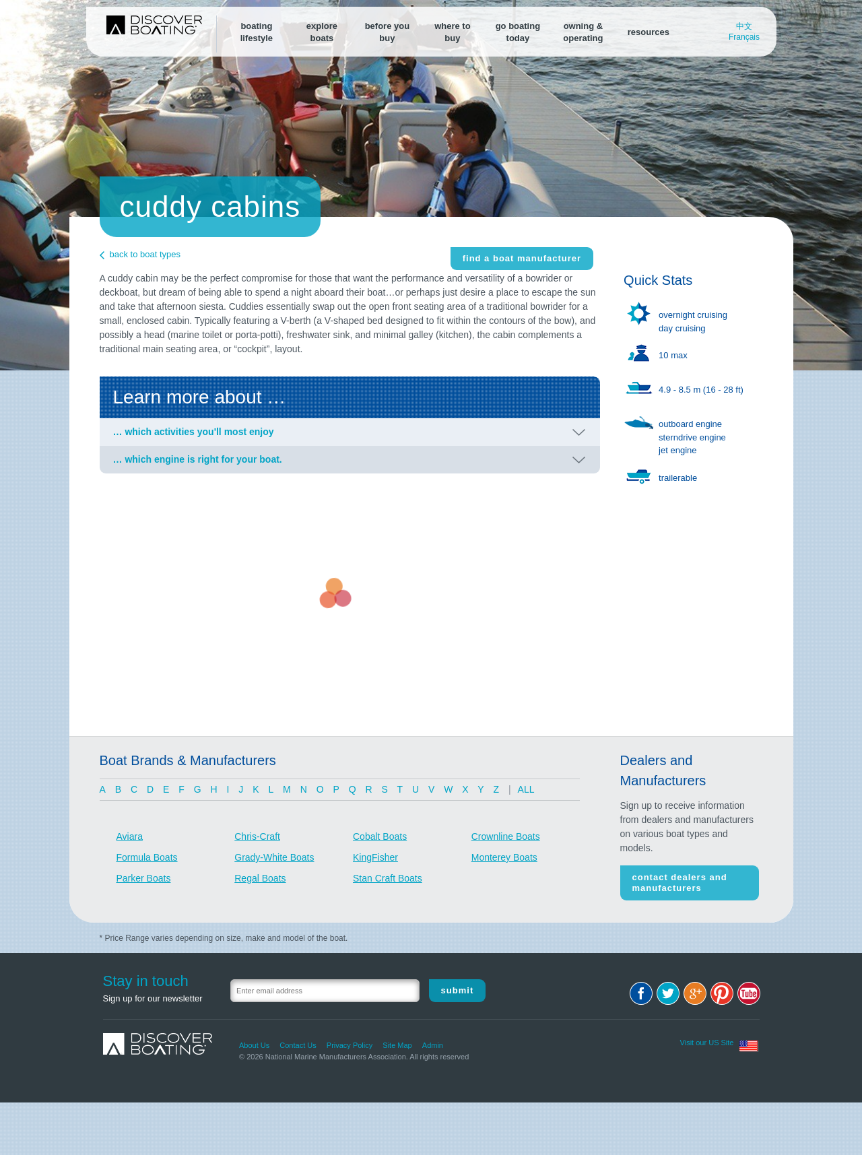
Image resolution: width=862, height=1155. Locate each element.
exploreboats (321, 32)
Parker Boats (144, 878)
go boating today (518, 32)
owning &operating (583, 32)
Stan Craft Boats (387, 878)
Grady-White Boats (274, 857)
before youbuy (387, 32)
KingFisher (375, 857)
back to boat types (145, 254)
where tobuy (452, 32)
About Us (254, 1045)
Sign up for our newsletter (153, 998)
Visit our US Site (707, 1042)
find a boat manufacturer (522, 258)
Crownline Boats (505, 836)
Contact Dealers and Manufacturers (679, 882)
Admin (432, 1045)
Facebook (641, 993)
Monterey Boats (504, 857)
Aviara (130, 836)
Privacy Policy (349, 1045)
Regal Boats (260, 878)
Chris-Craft (257, 836)
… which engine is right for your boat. (197, 459)
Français (744, 37)
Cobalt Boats (380, 836)
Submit (457, 990)
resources (648, 32)
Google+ (695, 993)
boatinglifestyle (256, 32)
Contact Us (297, 1045)
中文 (744, 26)
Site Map (397, 1045)
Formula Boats (147, 857)
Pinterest (722, 993)
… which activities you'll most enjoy (193, 431)
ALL (526, 789)
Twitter (668, 993)
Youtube (749, 993)
